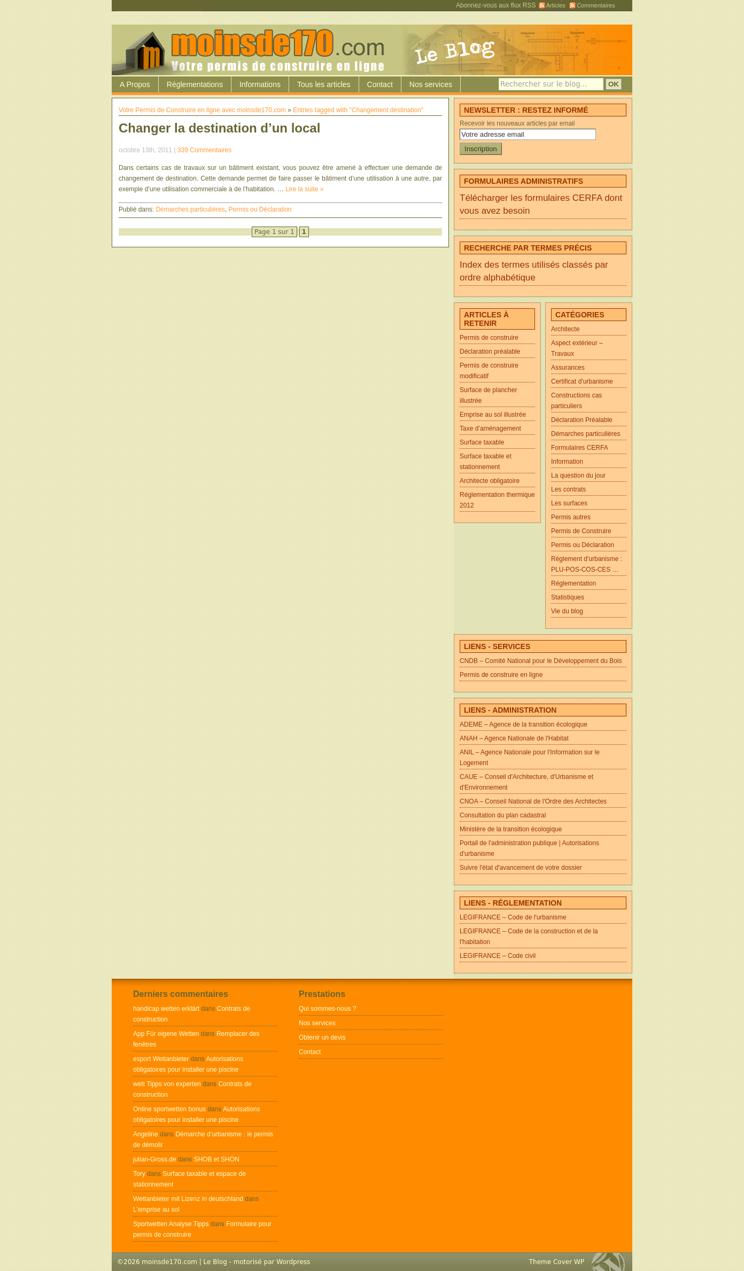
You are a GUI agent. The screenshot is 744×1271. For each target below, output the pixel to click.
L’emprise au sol (156, 1209)
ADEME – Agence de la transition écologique (523, 724)
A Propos (135, 84)
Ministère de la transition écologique (511, 829)
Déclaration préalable (490, 351)
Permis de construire (489, 337)
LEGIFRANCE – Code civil (498, 956)
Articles (555, 5)
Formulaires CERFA (579, 447)
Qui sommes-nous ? (327, 1008)
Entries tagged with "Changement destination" (358, 110)
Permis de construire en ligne (501, 675)
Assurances (568, 367)
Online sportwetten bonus (169, 1109)
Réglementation (573, 583)
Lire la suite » (304, 189)
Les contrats (568, 489)
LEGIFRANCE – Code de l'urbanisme (513, 917)
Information (567, 461)
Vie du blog (567, 611)
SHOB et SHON (216, 1159)
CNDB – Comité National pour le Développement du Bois (541, 661)
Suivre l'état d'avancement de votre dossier (521, 867)
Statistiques (567, 597)
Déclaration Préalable (582, 420)
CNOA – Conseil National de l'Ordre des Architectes (533, 801)
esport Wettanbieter (161, 1059)
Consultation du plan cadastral (503, 815)
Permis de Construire (581, 531)
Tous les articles (324, 84)
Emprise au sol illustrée (493, 414)
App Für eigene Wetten (166, 1034)
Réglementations (195, 84)
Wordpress (293, 1262)
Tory (139, 1174)
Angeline (145, 1134)
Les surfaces (569, 503)
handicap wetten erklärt (166, 1008)
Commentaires (596, 5)
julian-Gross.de (154, 1159)
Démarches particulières (190, 209)
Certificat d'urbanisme (582, 381)
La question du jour (578, 475)
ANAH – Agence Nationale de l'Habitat (514, 738)
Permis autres (571, 517)
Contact (380, 84)
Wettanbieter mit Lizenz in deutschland (188, 1199)
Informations (260, 84)
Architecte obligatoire (490, 481)
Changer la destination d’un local (219, 128)
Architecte (565, 329)
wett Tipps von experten (167, 1084)
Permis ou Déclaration (259, 209)
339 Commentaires (204, 150)
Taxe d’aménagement (490, 428)
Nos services (430, 84)
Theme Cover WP (556, 1262)
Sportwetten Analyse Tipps (170, 1224)
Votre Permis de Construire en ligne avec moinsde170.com (202, 110)
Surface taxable (482, 442)
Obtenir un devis (322, 1037)
